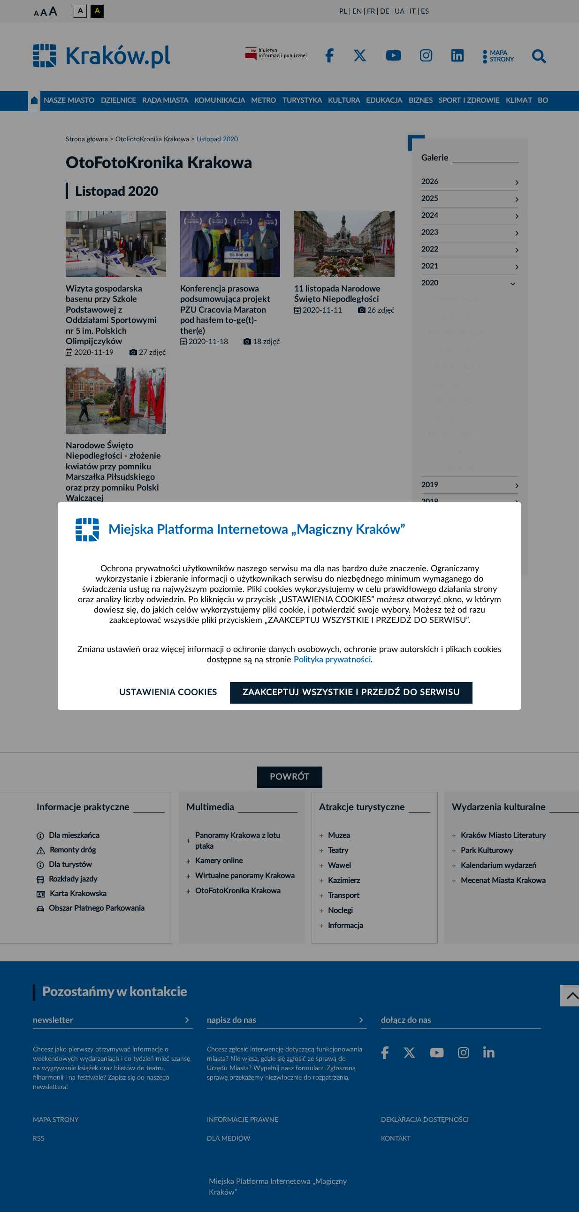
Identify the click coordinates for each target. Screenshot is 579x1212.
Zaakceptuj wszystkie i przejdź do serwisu (351, 693)
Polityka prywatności (332, 660)
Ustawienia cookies (168, 693)
